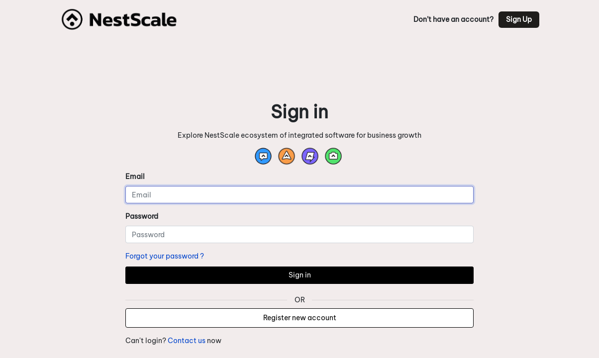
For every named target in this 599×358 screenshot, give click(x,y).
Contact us (186, 340)
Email (135, 176)
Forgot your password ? (164, 256)
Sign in (300, 274)
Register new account (299, 317)
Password (141, 216)
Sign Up (519, 19)
